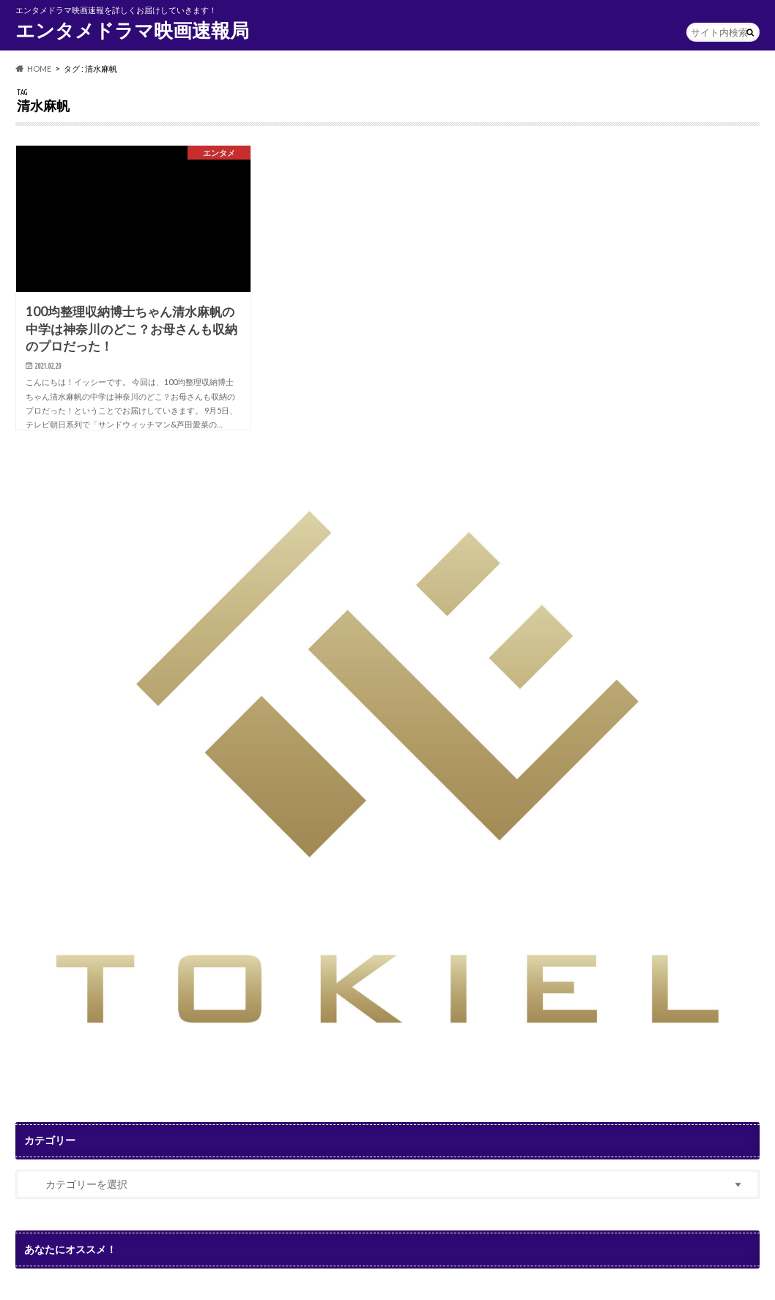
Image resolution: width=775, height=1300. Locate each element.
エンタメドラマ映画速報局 (132, 30)
